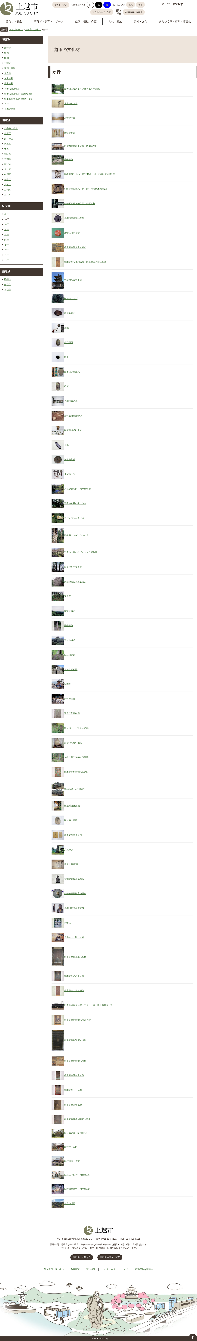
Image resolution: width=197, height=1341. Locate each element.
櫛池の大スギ (70, 298)
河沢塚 (67, 596)
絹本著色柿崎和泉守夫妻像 (77, 1119)
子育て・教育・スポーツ (48, 21)
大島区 (7, 143)
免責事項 (75, 1269)
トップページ (16, 29)
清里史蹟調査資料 (73, 835)
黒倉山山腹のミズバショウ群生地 (80, 552)
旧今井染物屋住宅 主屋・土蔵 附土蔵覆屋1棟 (88, 1005)
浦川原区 (8, 138)
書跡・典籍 (9, 68)
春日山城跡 (69, 1203)
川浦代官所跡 (70, 669)
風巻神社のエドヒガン (75, 581)
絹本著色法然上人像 (74, 976)
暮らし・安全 (14, 21)
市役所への (82, 1257)
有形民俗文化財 (12, 88)
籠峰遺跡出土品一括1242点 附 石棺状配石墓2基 (89, 174)
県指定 (7, 284)
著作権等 (90, 1269)
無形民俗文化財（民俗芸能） (18, 99)
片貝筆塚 (68, 849)
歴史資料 (8, 83)
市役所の (110, 1257)
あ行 (6, 214)
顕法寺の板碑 (70, 820)
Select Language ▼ (134, 12)
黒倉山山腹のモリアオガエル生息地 (82, 89)
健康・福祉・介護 (86, 21)
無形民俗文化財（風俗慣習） (18, 93)
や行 (6, 250)
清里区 (7, 184)
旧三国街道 (69, 655)
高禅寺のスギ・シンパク (76, 535)
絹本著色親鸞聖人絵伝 (75, 1060)
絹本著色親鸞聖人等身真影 (77, 1019)
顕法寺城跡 (69, 611)
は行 (6, 239)
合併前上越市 (11, 128)
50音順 (6, 206)
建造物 (7, 48)
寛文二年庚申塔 (72, 713)
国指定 (7, 279)
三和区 (7, 190)
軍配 (66, 328)
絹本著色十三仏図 (73, 1090)
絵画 (6, 53)
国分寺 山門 (70, 1146)
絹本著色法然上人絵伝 (75, 247)
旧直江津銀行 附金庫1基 (77, 1174)
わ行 (6, 260)
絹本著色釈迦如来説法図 (76, 772)
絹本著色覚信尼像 (73, 1104)
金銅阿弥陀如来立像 (74, 908)
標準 (140, 5)
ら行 (6, 255)
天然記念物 (9, 109)
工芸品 (7, 63)
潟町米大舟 (69, 698)
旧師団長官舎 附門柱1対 (77, 1189)
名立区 (7, 195)
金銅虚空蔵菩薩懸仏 (74, 218)
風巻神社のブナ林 (73, 567)
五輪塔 (67, 923)
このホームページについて (115, 1269)
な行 (6, 234)
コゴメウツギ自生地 (74, 518)
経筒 (66, 386)
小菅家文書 (69, 118)
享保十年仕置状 (72, 864)
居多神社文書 (70, 103)
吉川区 (7, 169)
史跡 (6, 104)
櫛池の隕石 (69, 313)
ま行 (6, 245)
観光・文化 (140, 21)
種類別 (6, 39)
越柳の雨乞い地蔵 (73, 742)
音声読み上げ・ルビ (101, 12)
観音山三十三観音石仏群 (76, 728)
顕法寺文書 (69, 133)
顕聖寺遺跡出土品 (73, 430)
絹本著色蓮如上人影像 (75, 956)
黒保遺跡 (68, 625)
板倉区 (7, 179)
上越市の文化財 (33, 29)
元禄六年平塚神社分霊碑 (76, 757)
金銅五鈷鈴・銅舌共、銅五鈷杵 (79, 203)
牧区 (6, 148)
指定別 (6, 271)
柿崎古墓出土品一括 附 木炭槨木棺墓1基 (86, 189)
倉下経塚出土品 (72, 371)
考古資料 (8, 78)
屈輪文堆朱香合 (72, 232)
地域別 (6, 120)
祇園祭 (67, 684)
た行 (6, 229)
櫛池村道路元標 (72, 805)
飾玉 (66, 357)
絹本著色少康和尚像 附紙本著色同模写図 (85, 262)
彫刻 (6, 58)
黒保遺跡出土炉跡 (73, 415)
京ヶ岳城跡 (69, 640)
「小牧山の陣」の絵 (74, 937)
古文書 (7, 73)
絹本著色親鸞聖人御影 (75, 1040)
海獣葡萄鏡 (69, 459)
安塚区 (7, 133)
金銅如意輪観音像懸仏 (75, 893)
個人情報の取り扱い (54, 1269)
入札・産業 (115, 21)
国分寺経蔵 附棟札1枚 (76, 1133)
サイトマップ (61, 5)
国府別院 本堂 (72, 1160)
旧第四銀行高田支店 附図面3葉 (80, 146)
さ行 (6, 224)
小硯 (66, 445)
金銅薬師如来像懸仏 (74, 879)
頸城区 (7, 164)
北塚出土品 (69, 474)
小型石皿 (68, 342)
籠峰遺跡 (68, 159)
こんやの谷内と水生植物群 (77, 489)
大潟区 (7, 159)
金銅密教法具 (70, 401)
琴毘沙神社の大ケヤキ (75, 503)
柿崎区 (7, 154)
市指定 (7, 289)
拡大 (131, 5)
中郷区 (7, 174)
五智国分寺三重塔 (73, 280)
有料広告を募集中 (144, 1269)
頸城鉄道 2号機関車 (74, 788)
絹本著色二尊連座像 (74, 990)
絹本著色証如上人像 (74, 1075)
